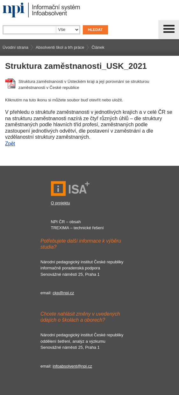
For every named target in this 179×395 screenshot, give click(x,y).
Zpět (10, 143)
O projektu (60, 203)
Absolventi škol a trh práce (60, 47)
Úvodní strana (15, 47)
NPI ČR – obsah (66, 221)
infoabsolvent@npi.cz (72, 366)
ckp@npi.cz (63, 292)
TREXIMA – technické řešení (77, 227)
